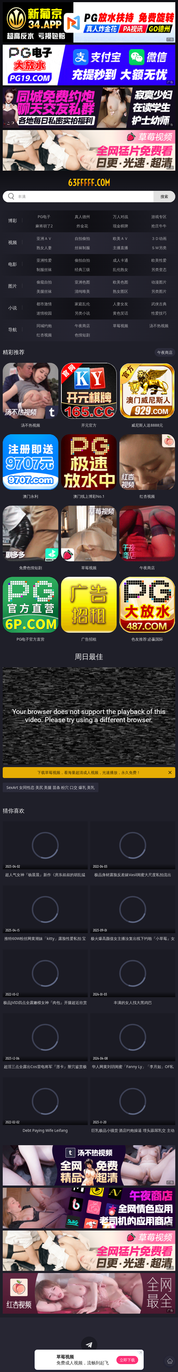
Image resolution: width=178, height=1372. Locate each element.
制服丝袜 (44, 269)
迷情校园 (44, 313)
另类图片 (159, 291)
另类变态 (159, 269)
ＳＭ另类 (159, 247)
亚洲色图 (82, 282)
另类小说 (82, 313)
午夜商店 (82, 325)
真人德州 (82, 216)
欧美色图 (120, 282)
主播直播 (120, 247)
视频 (12, 242)
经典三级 (82, 269)
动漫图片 (159, 282)
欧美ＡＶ (120, 238)
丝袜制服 (82, 247)
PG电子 (44, 216)
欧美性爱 (159, 260)
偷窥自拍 (44, 282)
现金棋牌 (120, 225)
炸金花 (82, 225)
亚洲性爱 (44, 260)
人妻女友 (120, 303)
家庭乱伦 (82, 303)
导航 (12, 330)
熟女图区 (120, 291)
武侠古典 (159, 303)
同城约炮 (44, 325)
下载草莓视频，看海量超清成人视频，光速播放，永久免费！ (105, 772)
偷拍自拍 (82, 260)
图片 (12, 286)
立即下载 (127, 1359)
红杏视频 (44, 334)
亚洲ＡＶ (44, 238)
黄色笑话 (120, 313)
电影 (12, 264)
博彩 (12, 221)
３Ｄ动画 (159, 238)
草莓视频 (120, 325)
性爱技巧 (159, 313)
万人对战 (120, 216)
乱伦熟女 (120, 269)
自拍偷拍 (82, 238)
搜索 (164, 196)
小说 (12, 308)
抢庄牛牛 (159, 225)
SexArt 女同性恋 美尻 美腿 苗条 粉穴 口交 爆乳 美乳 (51, 787)
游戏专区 (159, 216)
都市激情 (44, 303)
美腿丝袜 (44, 291)
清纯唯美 (82, 291)
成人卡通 (120, 260)
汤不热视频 (158, 325)
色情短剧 (82, 334)
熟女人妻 (44, 247)
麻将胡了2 (44, 225)
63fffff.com (89, 182)
